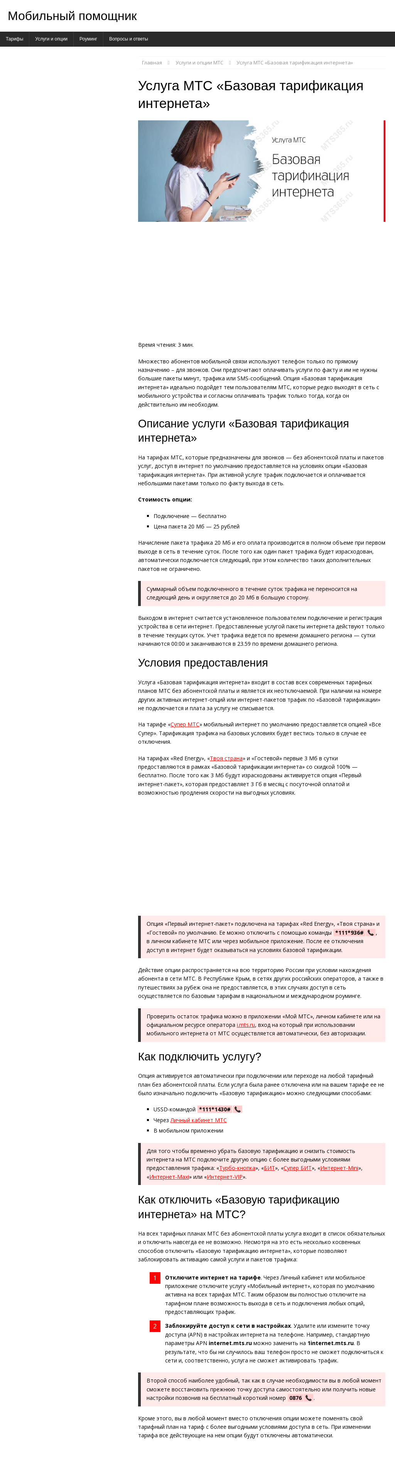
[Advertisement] (261, 284)
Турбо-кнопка (237, 1168)
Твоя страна (226, 758)
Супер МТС (184, 724)
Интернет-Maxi (169, 1176)
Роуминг (88, 39)
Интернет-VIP (225, 1176)
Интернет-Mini (339, 1168)
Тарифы (14, 39)
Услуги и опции (51, 39)
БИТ (269, 1168)
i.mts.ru (246, 1024)
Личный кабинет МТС (198, 1120)
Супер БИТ (298, 1168)
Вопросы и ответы (128, 39)
